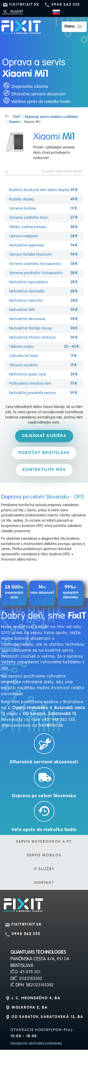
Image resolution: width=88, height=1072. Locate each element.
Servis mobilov (44, 855)
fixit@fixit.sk (24, 5)
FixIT (17, 116)
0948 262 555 (65, 5)
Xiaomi (14, 121)
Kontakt (44, 883)
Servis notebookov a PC (44, 842)
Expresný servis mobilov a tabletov (51, 116)
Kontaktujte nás (44, 470)
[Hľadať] (12, 11)
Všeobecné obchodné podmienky (36, 1043)
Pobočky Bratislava (44, 453)
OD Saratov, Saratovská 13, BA (47, 1017)
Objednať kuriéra (44, 436)
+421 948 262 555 (58, 720)
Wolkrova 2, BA (29, 1008)
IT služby (44, 869)
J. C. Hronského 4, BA (36, 998)
